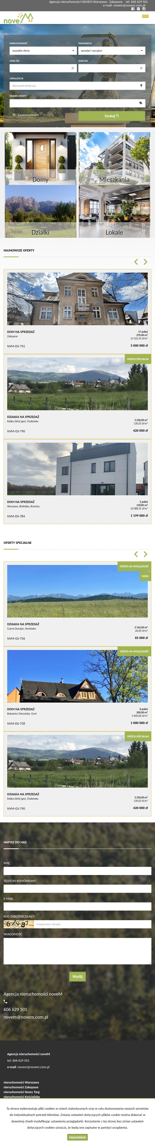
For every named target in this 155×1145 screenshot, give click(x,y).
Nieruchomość (18, 43)
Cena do (83, 60)
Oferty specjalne (17, 542)
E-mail (8, 899)
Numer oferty (18, 96)
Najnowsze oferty (19, 250)
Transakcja (85, 43)
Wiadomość (13, 934)
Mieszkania (114, 179)
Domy (40, 179)
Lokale (114, 232)
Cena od (14, 60)
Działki (41, 232)
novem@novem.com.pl (129, 5)
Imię (7, 863)
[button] (136, 262)
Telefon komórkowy (20, 881)
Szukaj (112, 115)
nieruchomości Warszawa (21, 1082)
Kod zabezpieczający (19, 916)
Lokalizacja (16, 78)
